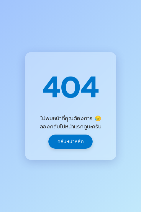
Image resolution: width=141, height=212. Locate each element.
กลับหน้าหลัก (70, 141)
